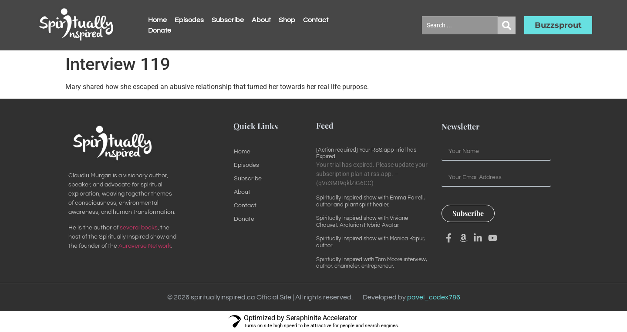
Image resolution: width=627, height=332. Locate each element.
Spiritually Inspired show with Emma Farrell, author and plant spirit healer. (370, 201)
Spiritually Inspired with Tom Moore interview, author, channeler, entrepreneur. (371, 262)
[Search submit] (507, 25)
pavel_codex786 (433, 297)
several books (139, 228)
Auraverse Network (144, 246)
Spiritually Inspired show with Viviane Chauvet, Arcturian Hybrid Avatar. (362, 221)
